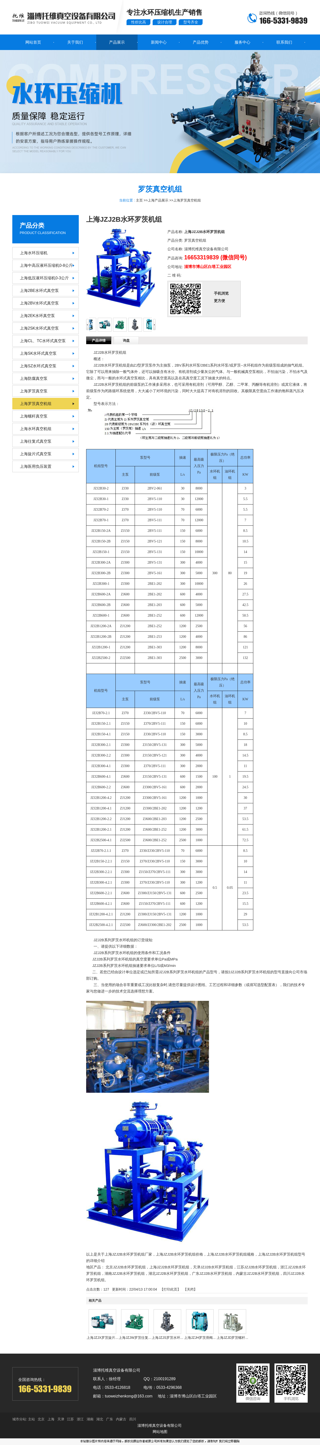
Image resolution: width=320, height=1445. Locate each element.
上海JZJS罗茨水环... (167, 1338)
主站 (31, 1419)
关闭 (190, 1289)
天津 (60, 1419)
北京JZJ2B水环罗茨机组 (126, 1267)
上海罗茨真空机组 (187, 200)
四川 (132, 1419)
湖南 (90, 1419)
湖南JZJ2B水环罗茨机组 (125, 1273)
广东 (109, 1419)
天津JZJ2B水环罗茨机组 (213, 1267)
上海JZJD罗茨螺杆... (232, 1338)
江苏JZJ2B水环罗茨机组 (257, 1267)
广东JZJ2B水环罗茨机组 (212, 1273)
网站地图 (160, 1431)
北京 (41, 1419)
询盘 (126, 340)
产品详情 (99, 340)
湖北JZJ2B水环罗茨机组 (168, 1273)
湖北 (99, 1419)
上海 (51, 1419)
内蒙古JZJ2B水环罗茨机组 (258, 1273)
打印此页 (170, 1289)
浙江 (80, 1419)
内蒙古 (121, 1419)
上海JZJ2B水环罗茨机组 (169, 1267)
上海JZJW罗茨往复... (135, 1338)
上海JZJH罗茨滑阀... (200, 1338)
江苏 (70, 1419)
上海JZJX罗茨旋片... (102, 1338)
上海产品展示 (158, 200)
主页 (139, 200)
